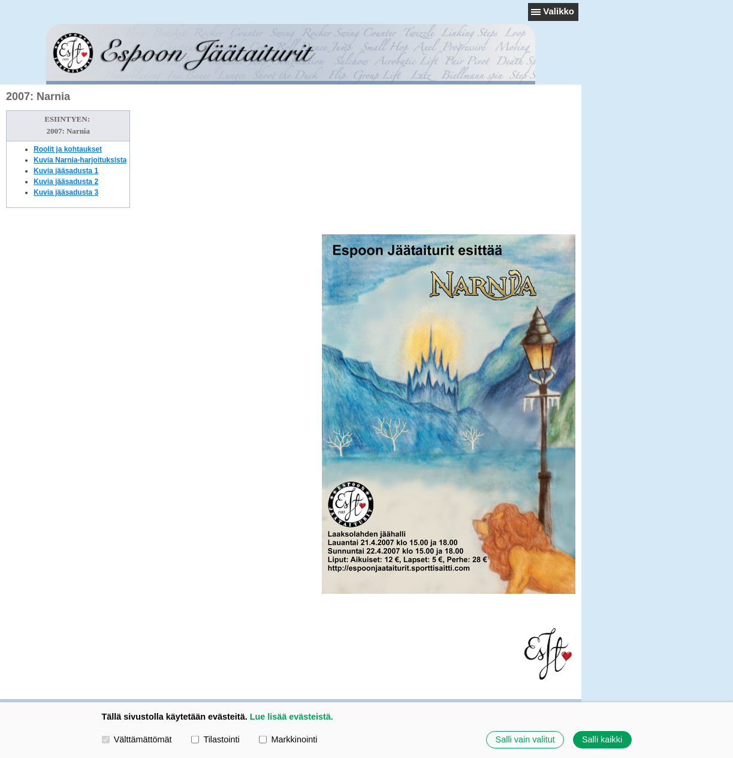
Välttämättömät (137, 739)
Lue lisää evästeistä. (291, 716)
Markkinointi (288, 739)
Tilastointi (215, 739)
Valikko (558, 11)
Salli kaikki (602, 739)
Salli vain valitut (525, 739)
